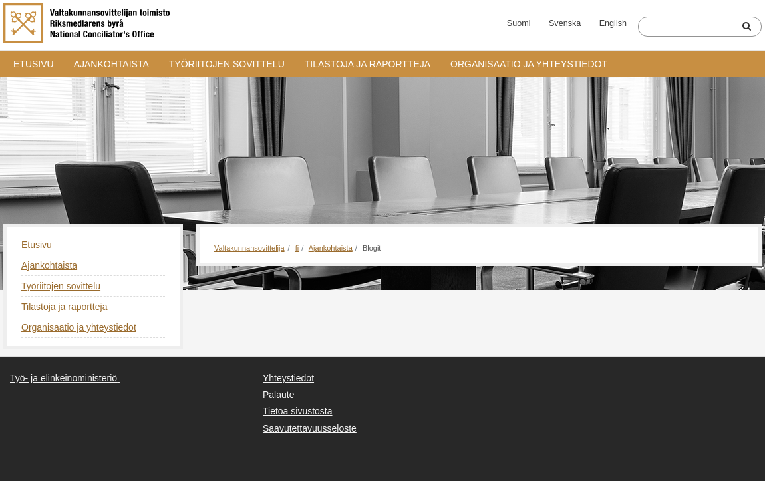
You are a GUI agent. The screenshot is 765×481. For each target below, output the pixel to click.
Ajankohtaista (111, 64)
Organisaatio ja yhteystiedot (528, 64)
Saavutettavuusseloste (310, 428)
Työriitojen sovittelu (227, 64)
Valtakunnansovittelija (249, 248)
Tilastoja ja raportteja (367, 64)
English (613, 23)
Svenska (565, 23)
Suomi (519, 23)
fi (297, 248)
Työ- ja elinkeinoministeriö (63, 378)
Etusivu (33, 64)
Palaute (278, 394)
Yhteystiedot (288, 378)
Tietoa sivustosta (298, 411)
